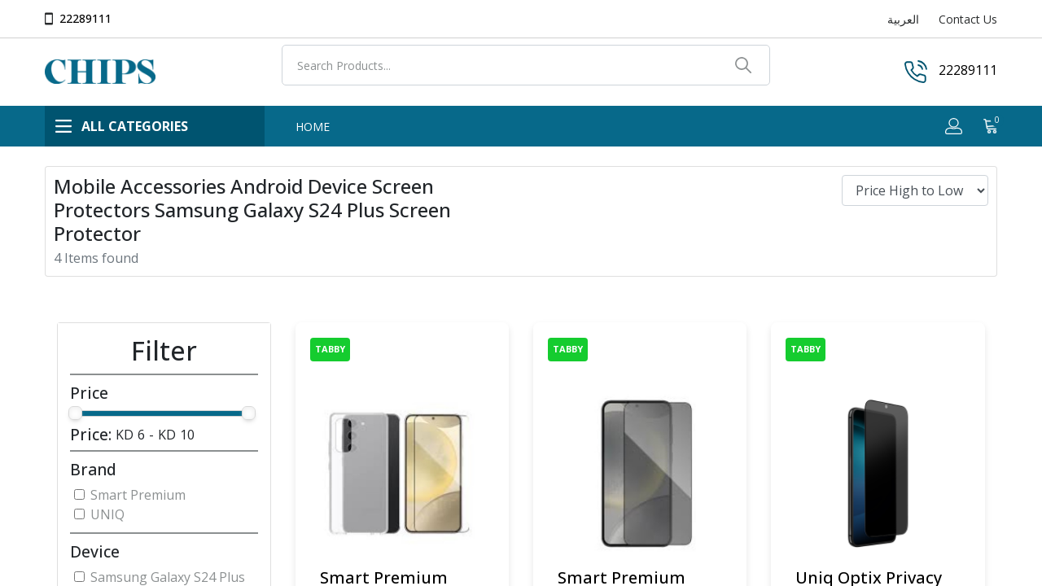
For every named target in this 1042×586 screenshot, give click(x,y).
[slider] (75, 413)
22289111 (85, 18)
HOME (313, 126)
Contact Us (968, 19)
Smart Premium (138, 495)
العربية (903, 19)
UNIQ (107, 514)
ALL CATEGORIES (121, 126)
